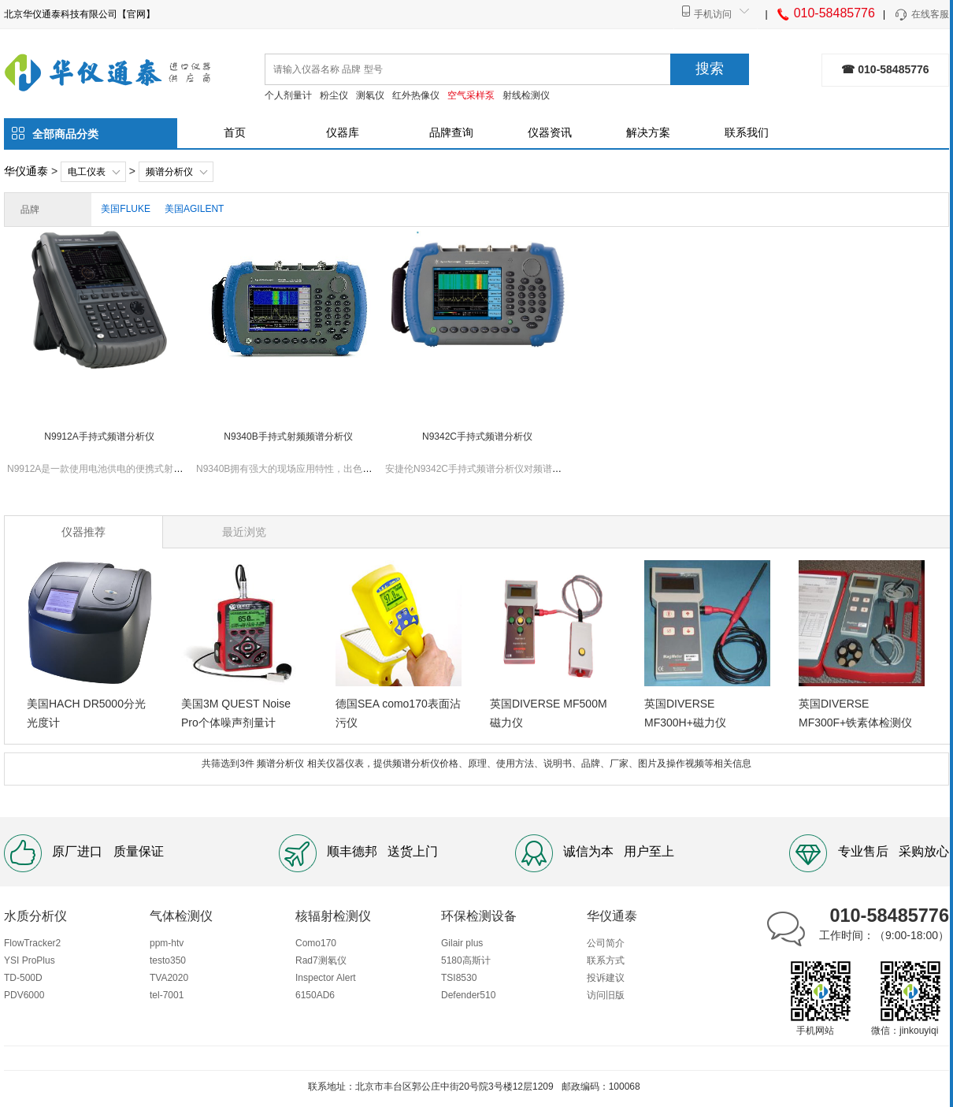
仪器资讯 (550, 132)
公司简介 (606, 943)
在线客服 (921, 15)
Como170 (315, 943)
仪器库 (342, 132)
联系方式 (606, 960)
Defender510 (468, 995)
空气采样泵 (471, 95)
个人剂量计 (288, 95)
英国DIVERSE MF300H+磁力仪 (685, 713)
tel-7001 (167, 995)
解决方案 (648, 132)
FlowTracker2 (32, 943)
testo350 (168, 960)
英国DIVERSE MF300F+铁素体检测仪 (855, 713)
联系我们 (747, 132)
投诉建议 (606, 977)
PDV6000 (24, 995)
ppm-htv (167, 943)
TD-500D (23, 977)
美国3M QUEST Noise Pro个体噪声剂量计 (236, 713)
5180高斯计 (466, 960)
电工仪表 (87, 171)
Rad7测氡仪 (321, 960)
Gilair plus (462, 943)
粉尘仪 (334, 95)
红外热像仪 (415, 95)
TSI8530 (458, 977)
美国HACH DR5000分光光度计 (86, 713)
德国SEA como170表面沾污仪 (398, 713)
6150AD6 (315, 995)
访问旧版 (606, 995)
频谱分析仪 (169, 171)
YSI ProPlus (29, 960)
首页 (235, 132)
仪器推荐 (83, 532)
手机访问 (713, 14)
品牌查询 (451, 132)
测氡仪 (370, 95)
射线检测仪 (526, 95)
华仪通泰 (26, 171)
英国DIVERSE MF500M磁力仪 (548, 713)
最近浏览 (244, 532)
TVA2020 (169, 977)
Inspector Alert (325, 977)
